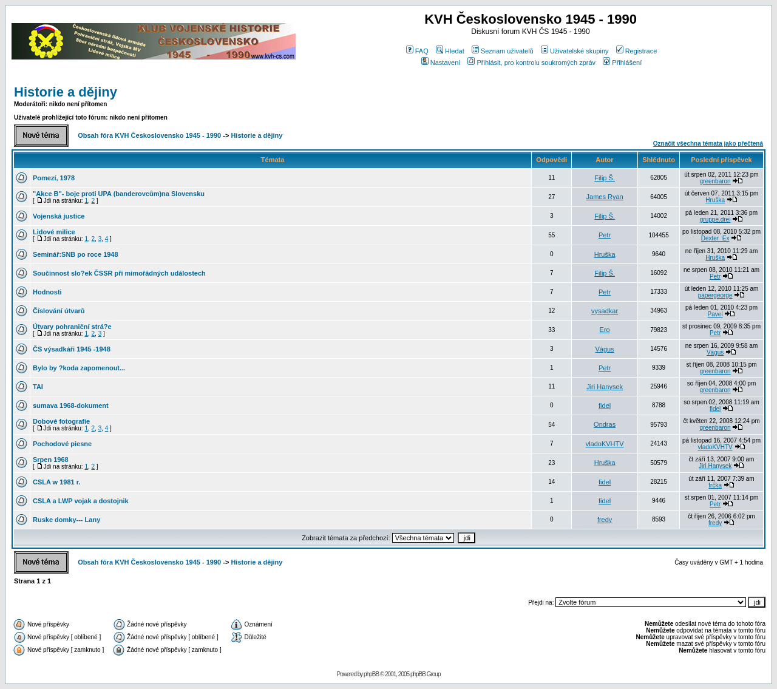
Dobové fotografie (61, 421)
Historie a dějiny (65, 92)
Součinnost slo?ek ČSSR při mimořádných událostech (119, 273)
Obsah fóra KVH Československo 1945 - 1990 (149, 135)
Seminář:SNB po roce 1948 (75, 254)
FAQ (417, 51)
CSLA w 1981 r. (56, 482)
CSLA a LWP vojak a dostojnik (81, 500)
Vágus (604, 349)
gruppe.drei (715, 219)
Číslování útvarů (59, 310)
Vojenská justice (58, 216)
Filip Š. (604, 178)
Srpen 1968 (51, 459)
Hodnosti (47, 292)
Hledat (450, 51)
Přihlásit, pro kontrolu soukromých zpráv (531, 62)
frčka (715, 485)
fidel (605, 405)
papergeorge (715, 295)
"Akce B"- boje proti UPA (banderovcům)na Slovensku (119, 193)
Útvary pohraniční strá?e (72, 326)
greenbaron (715, 181)
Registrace (636, 51)
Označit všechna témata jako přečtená (708, 143)
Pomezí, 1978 (54, 178)
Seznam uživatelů (503, 51)
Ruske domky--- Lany (66, 519)
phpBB (371, 674)
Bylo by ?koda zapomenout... (79, 368)
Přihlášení (622, 62)
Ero (605, 329)
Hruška (715, 200)
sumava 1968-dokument (71, 405)
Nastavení (441, 62)
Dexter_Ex (715, 238)
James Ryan (604, 196)
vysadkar (604, 310)
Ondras (605, 424)
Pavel (715, 314)
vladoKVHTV (605, 443)
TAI (38, 386)
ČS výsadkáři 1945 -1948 (71, 349)
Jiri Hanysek (604, 386)
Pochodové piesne (62, 443)
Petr (605, 235)
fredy (604, 519)
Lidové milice (54, 232)
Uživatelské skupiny (575, 51)
